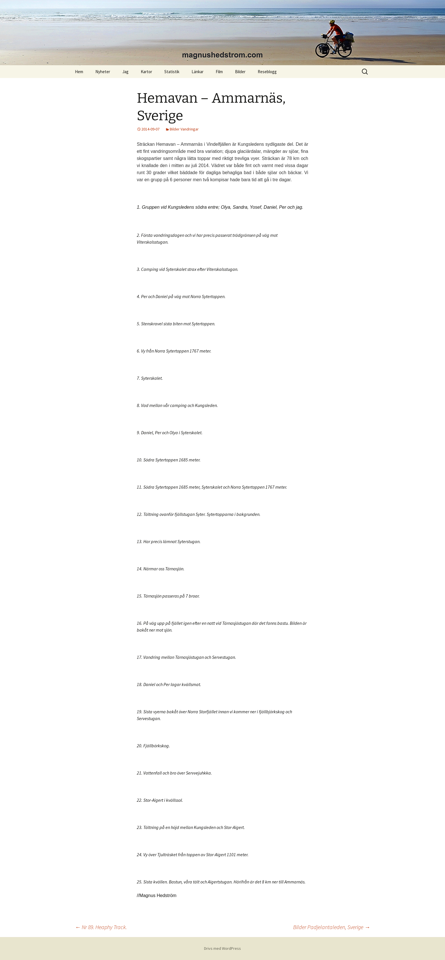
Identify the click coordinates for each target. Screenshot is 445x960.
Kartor (146, 71)
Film (219, 71)
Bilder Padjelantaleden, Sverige (331, 927)
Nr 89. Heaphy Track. (101, 927)
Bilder (240, 71)
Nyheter (102, 71)
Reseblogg (267, 71)
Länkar (197, 71)
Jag (125, 71)
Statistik (171, 71)
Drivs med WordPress (222, 948)
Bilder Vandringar (184, 129)
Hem (79, 71)
